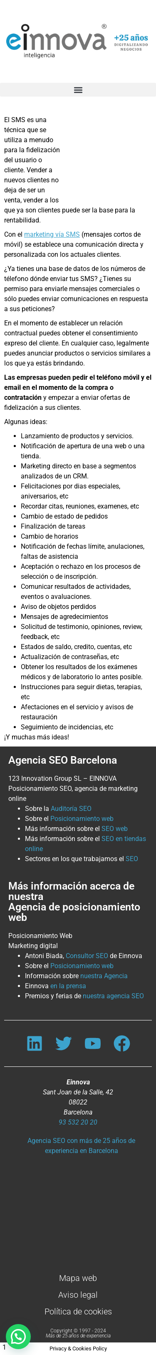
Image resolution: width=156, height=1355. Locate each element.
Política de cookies (78, 1311)
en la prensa (68, 986)
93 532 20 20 (78, 1122)
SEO (132, 859)
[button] (78, 90)
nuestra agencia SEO (113, 996)
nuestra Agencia (104, 976)
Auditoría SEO (71, 809)
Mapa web (78, 1278)
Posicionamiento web (82, 819)
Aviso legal (78, 1295)
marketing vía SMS (52, 234)
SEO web (115, 829)
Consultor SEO (87, 956)
